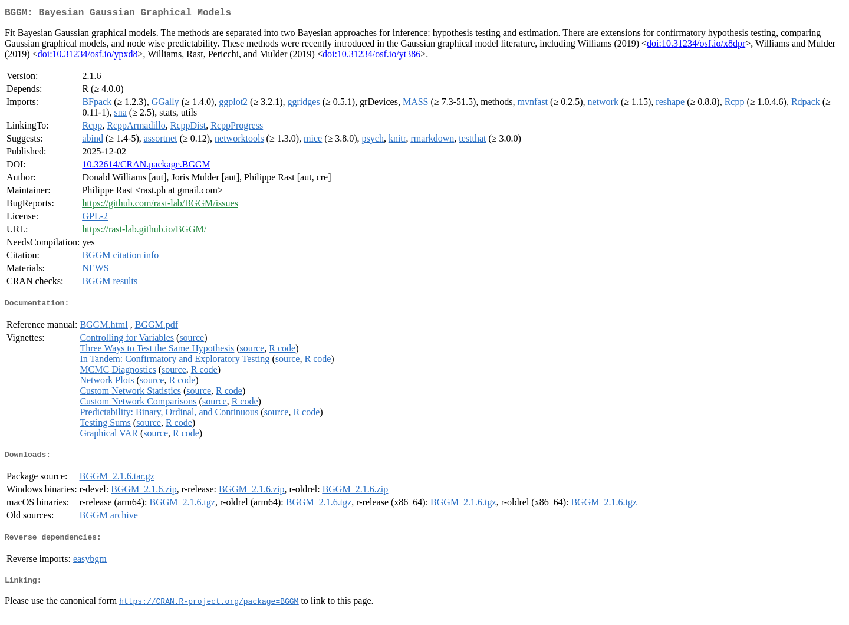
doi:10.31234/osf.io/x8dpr (696, 46)
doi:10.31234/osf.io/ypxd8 (88, 56)
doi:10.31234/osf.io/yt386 (371, 56)
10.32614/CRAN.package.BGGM (146, 167)
